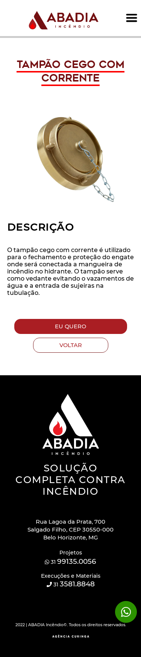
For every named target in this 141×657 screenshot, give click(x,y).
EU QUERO (70, 326)
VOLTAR (70, 345)
